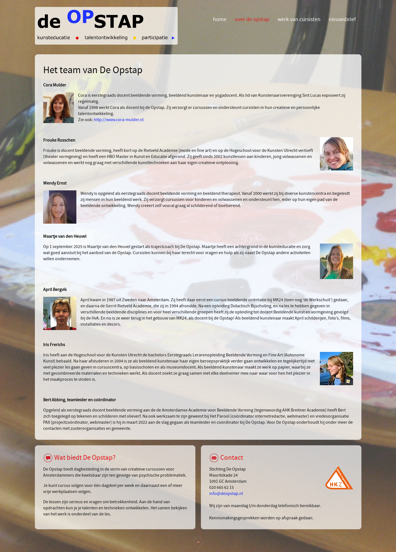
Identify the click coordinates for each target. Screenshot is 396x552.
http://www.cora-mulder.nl (119, 119)
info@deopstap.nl (226, 493)
